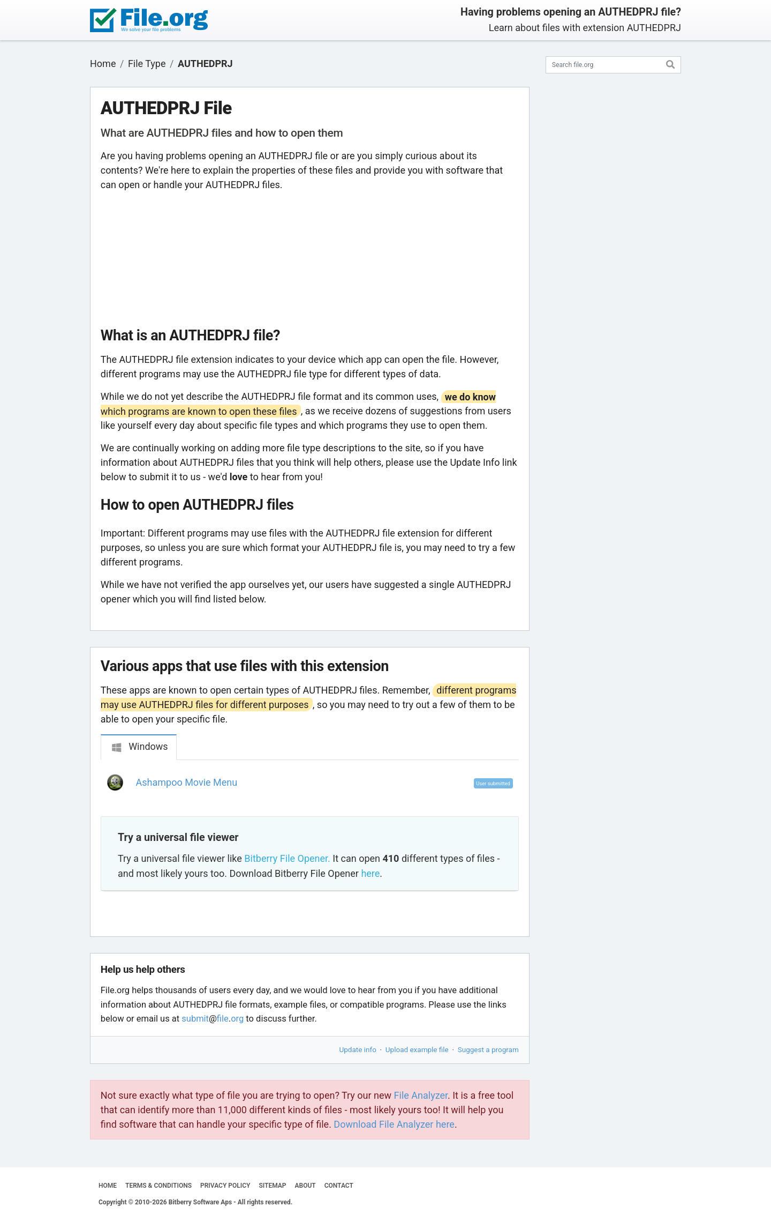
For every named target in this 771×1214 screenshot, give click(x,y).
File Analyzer (421, 1095)
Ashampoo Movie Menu (187, 782)
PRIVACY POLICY (225, 1185)
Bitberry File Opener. (287, 858)
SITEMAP (272, 1185)
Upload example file (417, 1049)
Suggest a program (488, 1049)
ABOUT (305, 1185)
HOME (108, 1185)
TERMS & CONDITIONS (158, 1185)
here (370, 873)
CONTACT (338, 1185)
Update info (357, 1049)
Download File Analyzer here (394, 1124)
